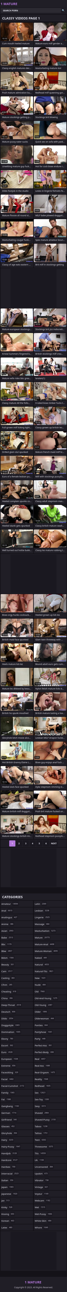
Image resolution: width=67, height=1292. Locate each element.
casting (8, 978)
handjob (9, 1153)
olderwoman (45, 1018)
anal (7, 910)
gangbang (10, 1106)
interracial (10, 1173)
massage (42, 924)
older (41, 1011)
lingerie (42, 917)
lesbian (42, 910)
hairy (7, 1140)
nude (40, 984)
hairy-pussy (11, 1146)
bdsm (7, 957)
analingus (9, 917)
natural (42, 964)
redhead (43, 1086)
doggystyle (10, 1025)
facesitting (10, 1072)
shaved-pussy (45, 1119)
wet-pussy (44, 1214)
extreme (8, 1065)
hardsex (8, 1167)
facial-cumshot (13, 1086)
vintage (42, 1187)
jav (5, 1200)
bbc (6, 944)
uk (39, 1160)
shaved (42, 1113)
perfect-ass (44, 1045)
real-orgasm (45, 1072)
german (9, 1113)
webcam (43, 1200)
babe (7, 937)
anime (7, 924)
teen (41, 1140)
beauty (8, 964)
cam (7, 971)
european (10, 1059)
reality (42, 1079)
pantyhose (44, 1032)
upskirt (41, 1173)
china (7, 998)
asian (7, 931)
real (40, 1059)
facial (7, 1079)
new (40, 978)
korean (8, 1220)
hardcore (9, 1160)
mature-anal (45, 944)
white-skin (43, 1220)
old (40, 991)
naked (41, 957)
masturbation (45, 931)
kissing (8, 1214)
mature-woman (47, 951)
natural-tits (44, 971)
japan (7, 1187)
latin (41, 904)
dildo (7, 1018)
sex (40, 1092)
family (8, 1092)
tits (40, 1153)
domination (11, 1032)
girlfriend (9, 1119)
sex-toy (42, 1099)
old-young (44, 1005)
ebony (7, 1038)
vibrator (42, 1180)
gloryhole (9, 1133)
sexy (40, 1106)
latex (7, 1227)
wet (40, 1207)
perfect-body (44, 1052)
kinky (7, 1207)
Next (54, 843)
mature (42, 937)
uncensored (44, 1167)
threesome (44, 1146)
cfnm (7, 984)
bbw (7, 951)
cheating (9, 991)
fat (6, 1099)
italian (7, 1180)
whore (42, 1227)
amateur (10, 904)
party (40, 1038)
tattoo (41, 1133)
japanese (9, 1193)
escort (7, 1045)
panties (41, 1025)
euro (7, 1052)
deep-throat (11, 1005)
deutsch (8, 1011)
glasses (8, 1126)
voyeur (42, 1193)
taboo (41, 1126)
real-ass (43, 1065)
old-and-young (46, 998)
